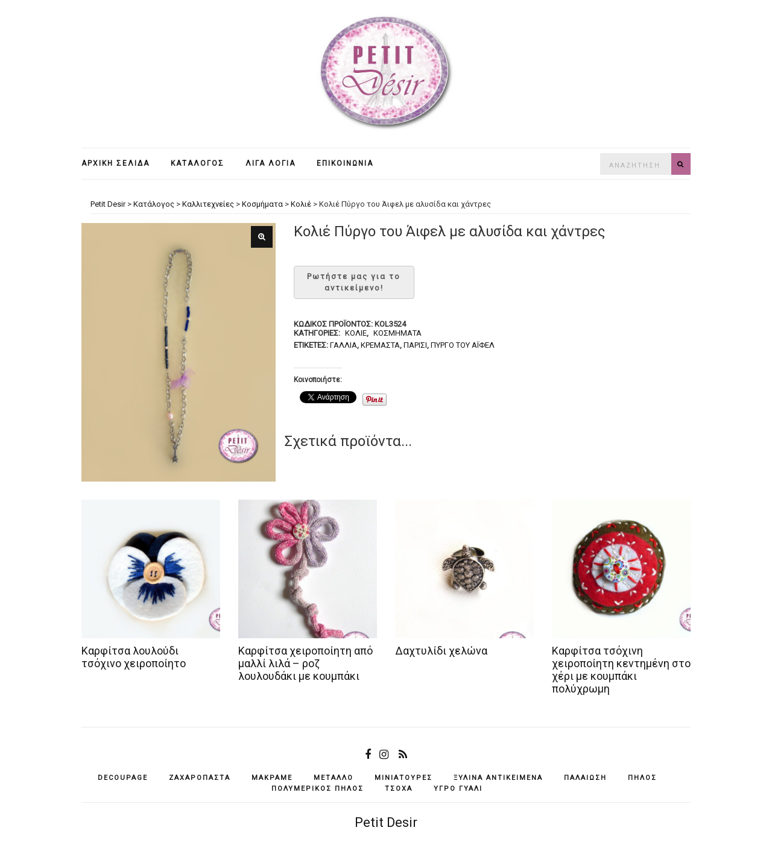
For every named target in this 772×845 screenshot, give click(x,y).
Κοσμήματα (397, 333)
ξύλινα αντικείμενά (498, 778)
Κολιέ (356, 333)
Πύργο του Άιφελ (463, 345)
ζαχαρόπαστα (199, 778)
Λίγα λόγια (270, 163)
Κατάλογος (197, 163)
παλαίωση (585, 778)
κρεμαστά (380, 345)
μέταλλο (333, 778)
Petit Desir (386, 822)
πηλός (642, 778)
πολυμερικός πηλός (317, 789)
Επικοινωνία (345, 163)
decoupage (123, 778)
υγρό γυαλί (458, 789)
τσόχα (399, 789)
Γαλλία (343, 345)
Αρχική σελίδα (115, 163)
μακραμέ (272, 778)
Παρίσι (415, 345)
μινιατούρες (403, 778)
